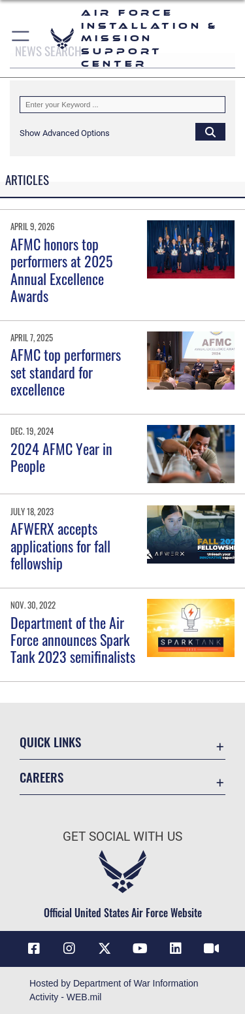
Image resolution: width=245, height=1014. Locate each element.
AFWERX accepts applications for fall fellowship (60, 545)
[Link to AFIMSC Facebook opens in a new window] (34, 948)
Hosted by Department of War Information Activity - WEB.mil (114, 990)
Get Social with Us (122, 836)
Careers (41, 777)
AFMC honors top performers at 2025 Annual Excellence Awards (61, 269)
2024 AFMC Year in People (61, 457)
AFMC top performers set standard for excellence (65, 371)
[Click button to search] (210, 131)
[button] (21, 38)
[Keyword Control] (122, 104)
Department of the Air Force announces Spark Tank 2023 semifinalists (72, 640)
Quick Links (50, 741)
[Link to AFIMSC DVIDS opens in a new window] (211, 948)
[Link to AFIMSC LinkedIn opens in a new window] (176, 948)
